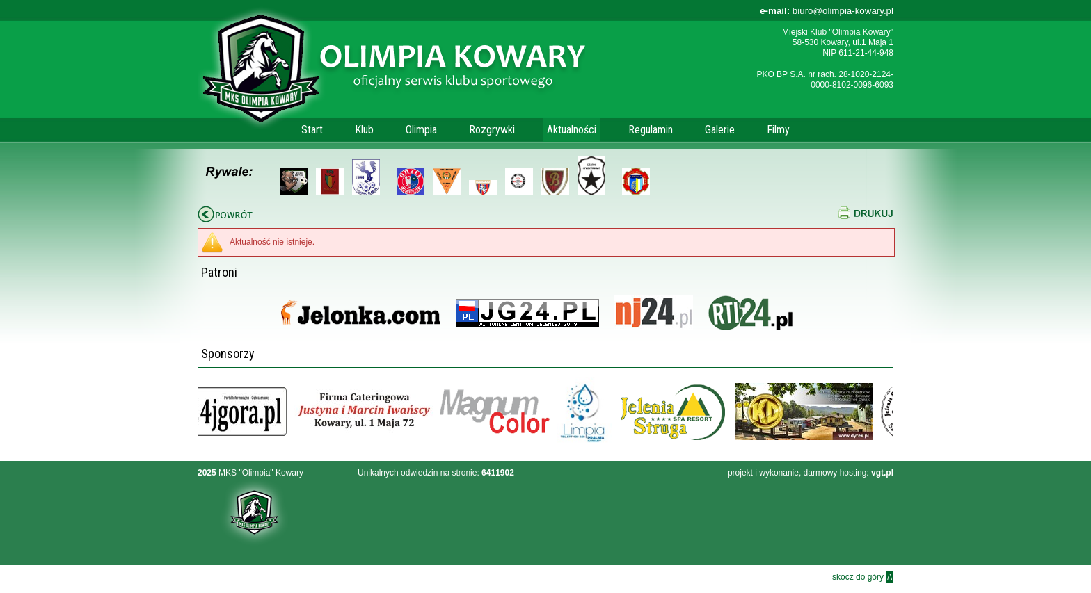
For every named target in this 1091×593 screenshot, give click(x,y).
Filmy (778, 129)
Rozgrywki (492, 129)
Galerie (720, 129)
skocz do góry (862, 577)
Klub (364, 129)
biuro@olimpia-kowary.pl (826, 11)
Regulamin (650, 129)
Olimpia (421, 129)
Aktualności (571, 129)
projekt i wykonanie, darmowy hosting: (810, 473)
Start (312, 129)
